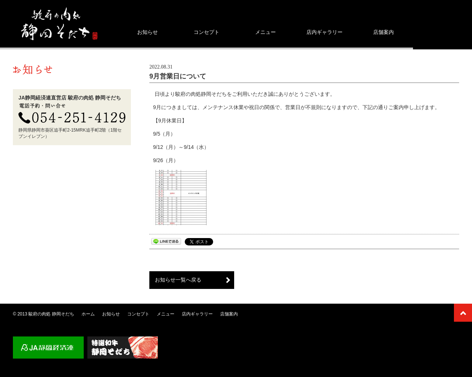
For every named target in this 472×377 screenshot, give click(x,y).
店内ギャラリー (324, 32)
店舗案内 (383, 32)
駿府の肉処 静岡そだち (51, 314)
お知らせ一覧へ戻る (178, 280)
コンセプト (206, 32)
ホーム (88, 314)
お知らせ (147, 32)
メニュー (265, 32)
